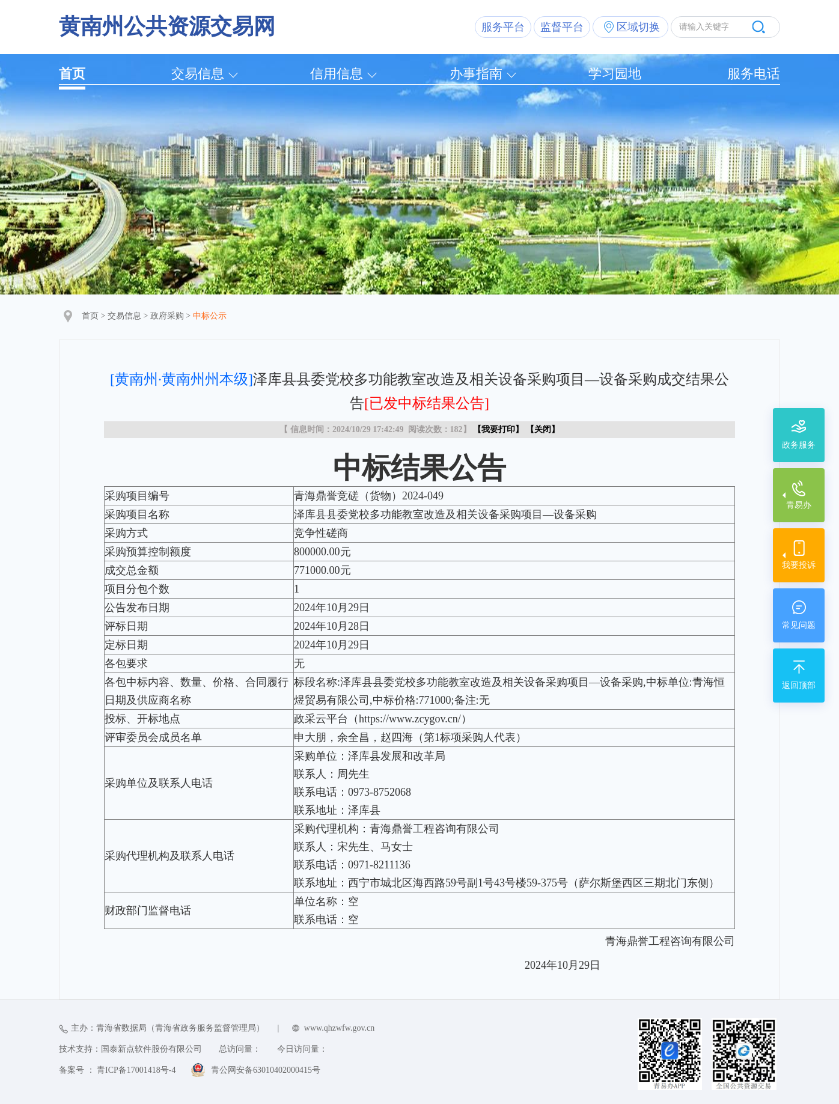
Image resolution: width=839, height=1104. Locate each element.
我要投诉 (799, 565)
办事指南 (476, 73)
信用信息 (336, 73)
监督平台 (562, 27)
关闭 (542, 429)
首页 (72, 73)
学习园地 (614, 73)
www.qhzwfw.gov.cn (339, 1027)
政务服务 (799, 445)
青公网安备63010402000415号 (265, 1070)
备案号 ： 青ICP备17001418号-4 (117, 1070)
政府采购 (167, 315)
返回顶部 (799, 685)
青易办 (798, 505)
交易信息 (197, 73)
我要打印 (498, 429)
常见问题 (799, 625)
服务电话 (753, 73)
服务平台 (503, 27)
